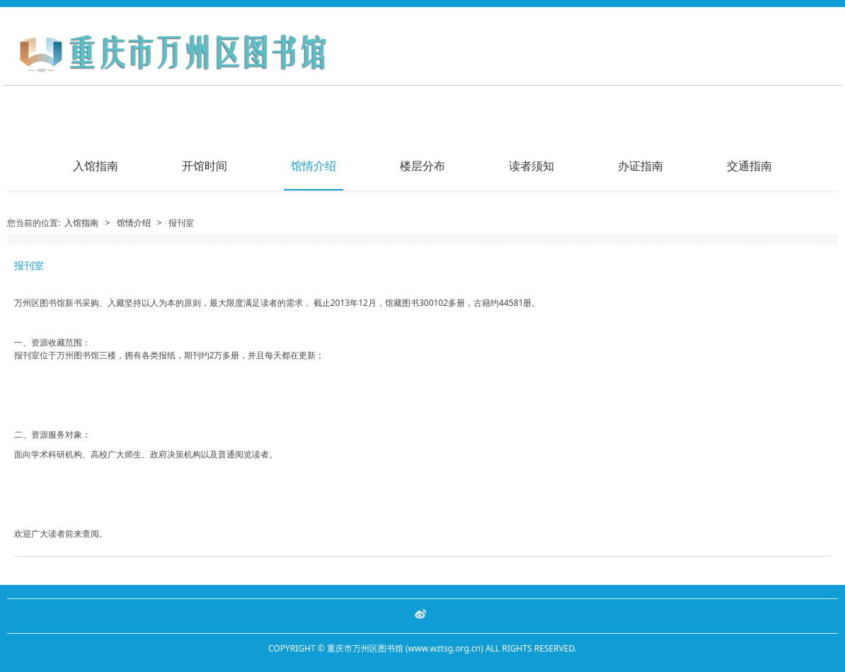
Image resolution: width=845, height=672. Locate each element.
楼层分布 (422, 165)
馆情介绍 (313, 165)
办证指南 (640, 165)
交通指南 (749, 165)
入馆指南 (95, 165)
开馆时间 (204, 165)
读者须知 (531, 165)
